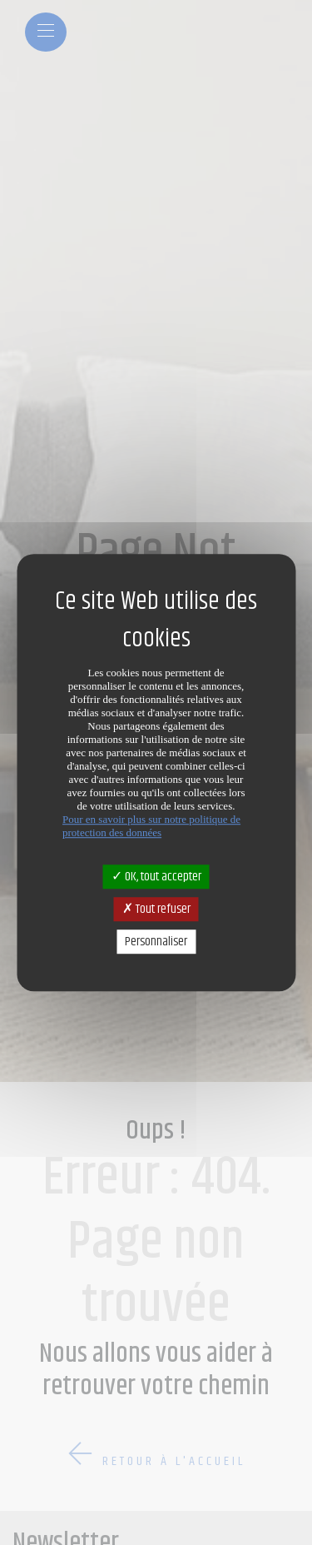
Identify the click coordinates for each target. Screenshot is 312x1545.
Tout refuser (156, 909)
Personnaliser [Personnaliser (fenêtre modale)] (156, 941)
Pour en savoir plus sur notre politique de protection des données (151, 826)
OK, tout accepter (156, 876)
